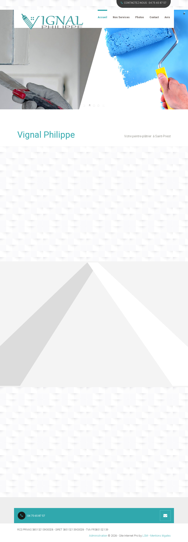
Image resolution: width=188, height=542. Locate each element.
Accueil (102, 17)
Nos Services (121, 17)
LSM (145, 535)
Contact (154, 17)
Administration (98, 535)
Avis (167, 17)
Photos (139, 17)
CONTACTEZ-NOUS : (143, 2)
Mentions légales (160, 535)
